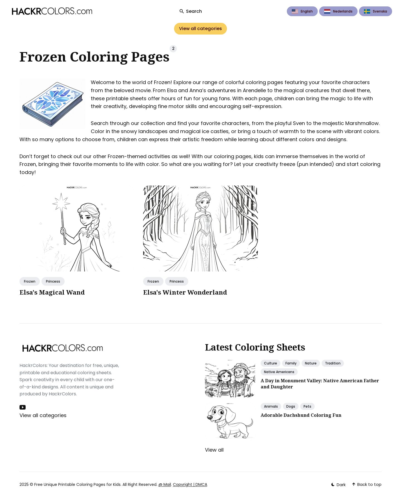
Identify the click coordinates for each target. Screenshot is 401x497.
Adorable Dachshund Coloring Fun (301, 415)
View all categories (200, 28)
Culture (270, 363)
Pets (307, 406)
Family (291, 363)
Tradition (333, 363)
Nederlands (338, 11)
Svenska (375, 11)
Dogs (290, 406)
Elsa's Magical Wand (52, 292)
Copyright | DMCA (190, 484)
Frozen (29, 281)
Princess (53, 281)
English (302, 11)
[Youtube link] (23, 407)
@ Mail (164, 484)
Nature (311, 363)
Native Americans (279, 371)
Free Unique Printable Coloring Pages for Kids (77, 484)
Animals (271, 406)
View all (214, 449)
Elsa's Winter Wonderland (185, 292)
